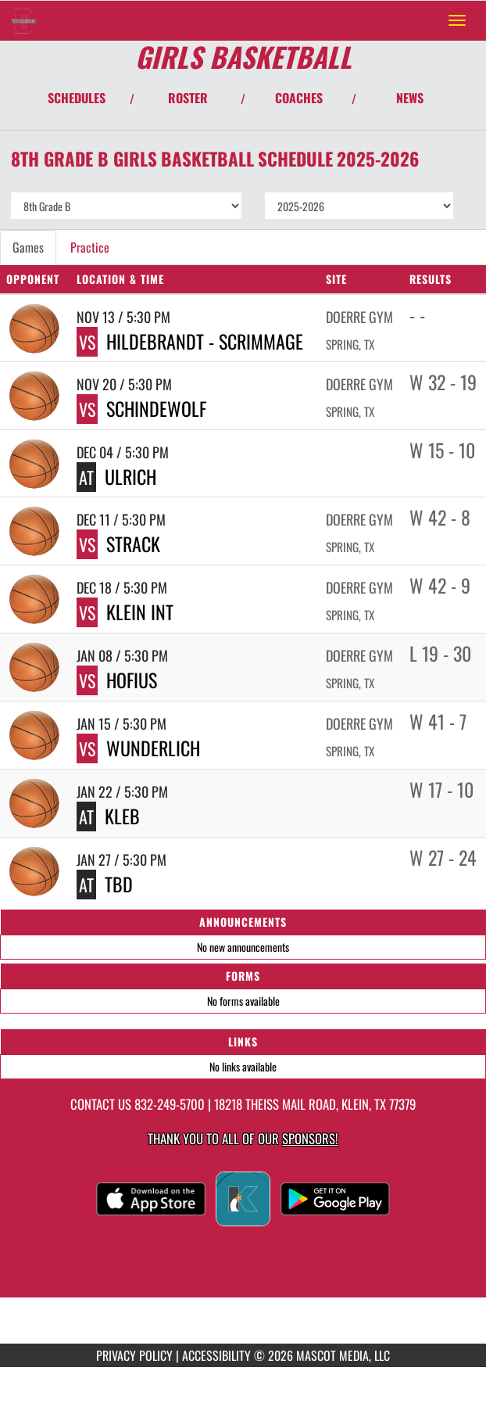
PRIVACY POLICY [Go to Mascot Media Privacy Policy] (134, 1355)
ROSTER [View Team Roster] (188, 98)
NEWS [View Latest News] (409, 98)
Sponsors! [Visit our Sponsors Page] (310, 1138)
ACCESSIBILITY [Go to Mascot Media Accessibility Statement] (216, 1355)
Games (28, 247)
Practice (89, 247)
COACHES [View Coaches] (299, 98)
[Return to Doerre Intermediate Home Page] (23, 20)
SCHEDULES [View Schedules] (76, 98)
